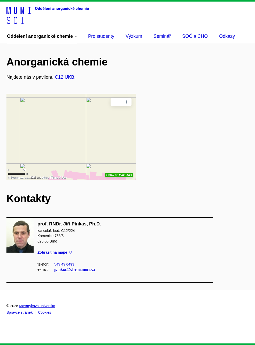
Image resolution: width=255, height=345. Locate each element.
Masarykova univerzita (37, 306)
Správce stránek (19, 312)
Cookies (44, 312)
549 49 (64, 264)
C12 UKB (64, 77)
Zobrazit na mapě (54, 252)
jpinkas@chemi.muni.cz (74, 269)
